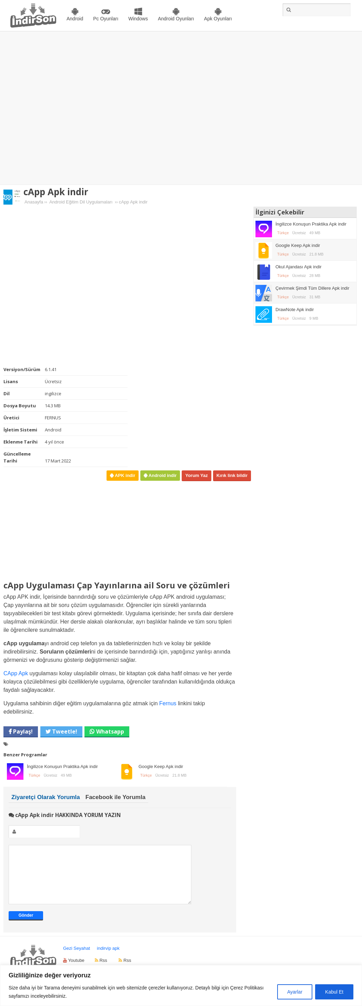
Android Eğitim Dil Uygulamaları (81, 202)
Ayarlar (294, 992)
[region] (181, 985)
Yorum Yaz (196, 475)
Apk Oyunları (218, 18)
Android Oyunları (176, 18)
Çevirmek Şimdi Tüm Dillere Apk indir (312, 288)
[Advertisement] (73, 108)
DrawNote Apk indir (294, 309)
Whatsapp (110, 731)
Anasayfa (33, 202)
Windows (138, 18)
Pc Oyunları (105, 18)
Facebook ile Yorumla (115, 797)
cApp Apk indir (55, 192)
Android (75, 18)
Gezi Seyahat (76, 958)
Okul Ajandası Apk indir (298, 266)
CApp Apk (15, 673)
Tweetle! (64, 731)
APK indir (124, 475)
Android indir (162, 475)
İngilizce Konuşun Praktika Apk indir (62, 766)
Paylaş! (22, 731)
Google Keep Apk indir (161, 766)
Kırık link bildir (232, 475)
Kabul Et (334, 992)
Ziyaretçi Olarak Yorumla (45, 797)
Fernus (168, 703)
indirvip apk (108, 958)
